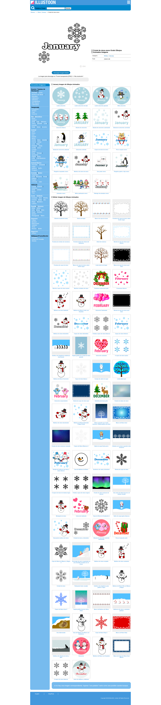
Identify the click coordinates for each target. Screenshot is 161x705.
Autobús (34, 188)
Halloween (35, 98)
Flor (32, 117)
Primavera (35, 109)
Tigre (38, 144)
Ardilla (34, 148)
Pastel (34, 180)
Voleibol (34, 225)
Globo (40, 200)
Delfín (40, 168)
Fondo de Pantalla (38, 239)
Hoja (37, 122)
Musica (34, 228)
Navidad (34, 92)
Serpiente (35, 155)
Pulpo (34, 166)
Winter (39, 12)
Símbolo (39, 196)
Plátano (34, 178)
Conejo (34, 149)
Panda (34, 136)
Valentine (35, 100)
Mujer (33, 212)
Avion (33, 190)
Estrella (34, 125)
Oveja (39, 142)
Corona (34, 200)
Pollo (33, 158)
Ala (44, 200)
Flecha (45, 198)
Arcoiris (44, 127)
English (37, 694)
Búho (39, 156)
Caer (33, 112)
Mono (33, 138)
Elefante (34, 146)
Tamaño (39, 123)
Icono (33, 196)
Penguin (34, 170)
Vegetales (35, 175)
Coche (34, 186)
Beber (40, 173)
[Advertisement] (111, 31)
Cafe (40, 182)
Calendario (35, 104)
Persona (40, 206)
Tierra (34, 123)
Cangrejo (42, 164)
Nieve (38, 127)
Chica (38, 210)
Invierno (34, 114)
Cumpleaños (36, 101)
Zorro (39, 148)
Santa (41, 92)
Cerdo (34, 140)
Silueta (34, 241)
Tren (33, 193)
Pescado (34, 164)
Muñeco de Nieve (37, 94)
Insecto (34, 160)
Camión (39, 186)
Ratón (34, 151)
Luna (45, 123)
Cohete (39, 190)
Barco (34, 191)
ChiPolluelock (40, 158)
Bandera (39, 202)
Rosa (33, 118)
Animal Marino (36, 163)
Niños (38, 208)
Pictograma (35, 215)
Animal (33, 130)
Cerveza (34, 182)
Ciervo (34, 142)
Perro (33, 133)
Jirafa (40, 146)
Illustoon (33, 12)
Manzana (39, 176)
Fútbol (34, 220)
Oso (33, 135)
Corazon (34, 198)
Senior (34, 214)
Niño (33, 210)
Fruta (33, 176)
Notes (40, 228)
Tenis (33, 227)
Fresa (45, 176)
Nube (33, 127)
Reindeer (35, 96)
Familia (33, 206)
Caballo (44, 140)
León (33, 144)
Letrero (34, 203)
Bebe (33, 208)
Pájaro (34, 156)
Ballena (34, 168)
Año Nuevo (35, 103)
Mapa (33, 202)
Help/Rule (51, 694)
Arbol (33, 122)
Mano (42, 215)
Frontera (34, 237)
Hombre (39, 212)
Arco (40, 198)
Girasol (34, 120)
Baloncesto (35, 223)
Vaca (38, 140)
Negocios (34, 231)
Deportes (34, 218)
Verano (34, 111)
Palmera (43, 122)
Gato (33, 131)
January (44, 12)
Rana (33, 153)
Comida (34, 173)
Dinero (34, 233)
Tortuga (39, 153)
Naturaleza (38, 117)
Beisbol (34, 222)
